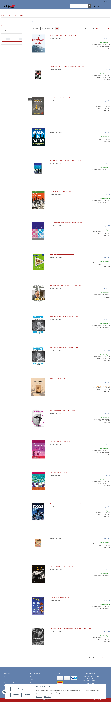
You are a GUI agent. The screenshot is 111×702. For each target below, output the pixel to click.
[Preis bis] (16, 39)
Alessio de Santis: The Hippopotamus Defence (63, 35)
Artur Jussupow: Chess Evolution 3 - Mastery (62, 254)
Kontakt (6, 677)
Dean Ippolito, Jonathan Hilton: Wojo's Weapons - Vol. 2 (65, 504)
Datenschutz (47, 697)
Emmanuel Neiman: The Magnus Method (61, 566)
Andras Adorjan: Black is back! (58, 129)
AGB (31, 680)
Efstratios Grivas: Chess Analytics (59, 535)
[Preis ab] (3, 39)
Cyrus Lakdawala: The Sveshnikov (59, 472)
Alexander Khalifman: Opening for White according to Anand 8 (68, 66)
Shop (2, 25)
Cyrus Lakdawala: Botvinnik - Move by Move (62, 410)
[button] (95, 6)
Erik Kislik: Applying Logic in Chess (59, 597)
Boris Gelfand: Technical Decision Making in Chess (64, 316)
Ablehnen (27, 694)
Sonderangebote (44, 6)
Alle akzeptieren (22, 689)
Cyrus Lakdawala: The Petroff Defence (60, 441)
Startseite (105, 1)
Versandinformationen (10, 683)
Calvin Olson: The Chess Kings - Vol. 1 (60, 379)
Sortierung (33, 28)
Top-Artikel (32, 6)
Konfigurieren (16, 694)
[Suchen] (79, 6)
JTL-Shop (102, 700)
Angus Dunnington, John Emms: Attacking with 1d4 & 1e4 (66, 223)
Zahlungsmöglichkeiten (10, 680)
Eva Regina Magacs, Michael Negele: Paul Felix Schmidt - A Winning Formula (71, 628)
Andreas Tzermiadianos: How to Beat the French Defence (66, 160)
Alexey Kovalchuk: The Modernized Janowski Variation (65, 98)
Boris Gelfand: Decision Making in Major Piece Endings (65, 285)
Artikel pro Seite (46, 28)
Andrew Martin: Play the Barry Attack (60, 191)
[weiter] (108, 28)
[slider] (19, 41)
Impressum (39, 697)
